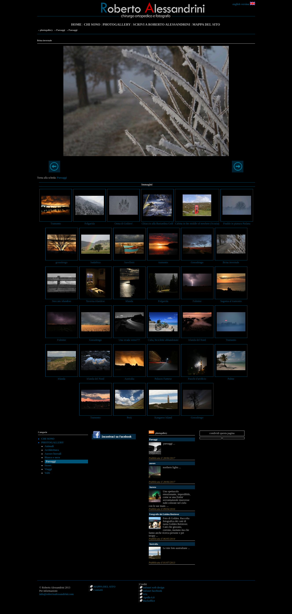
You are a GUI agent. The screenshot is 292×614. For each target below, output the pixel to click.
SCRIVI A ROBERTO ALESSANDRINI (161, 24)
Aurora (152, 487)
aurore (152, 463)
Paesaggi (60, 30)
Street (48, 465)
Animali (49, 446)
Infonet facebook (152, 590)
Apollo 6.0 (148, 597)
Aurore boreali (53, 453)
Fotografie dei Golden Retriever (164, 514)
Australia (153, 544)
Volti (47, 472)
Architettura (52, 450)
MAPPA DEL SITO (206, 24)
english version (240, 4)
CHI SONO (92, 24)
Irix (145, 594)
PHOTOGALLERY (117, 24)
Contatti (98, 590)
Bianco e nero (52, 457)
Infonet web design (153, 587)
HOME (76, 24)
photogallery (46, 30)
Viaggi (48, 469)
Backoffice (149, 600)
